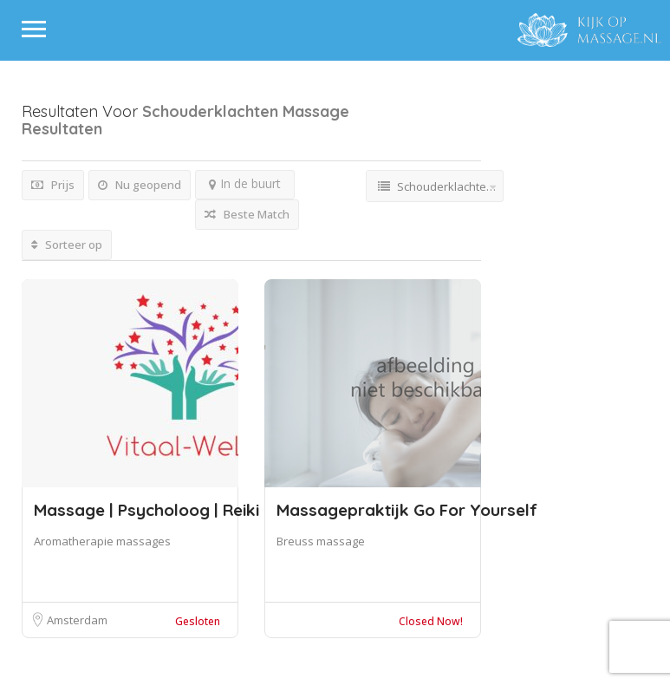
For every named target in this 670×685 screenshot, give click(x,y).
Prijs (53, 184)
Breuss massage (320, 541)
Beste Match (247, 214)
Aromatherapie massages (102, 541)
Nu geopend (139, 184)
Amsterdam (77, 620)
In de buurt (245, 183)
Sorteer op (66, 244)
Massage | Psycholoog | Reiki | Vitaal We (200, 509)
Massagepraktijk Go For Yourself (406, 509)
